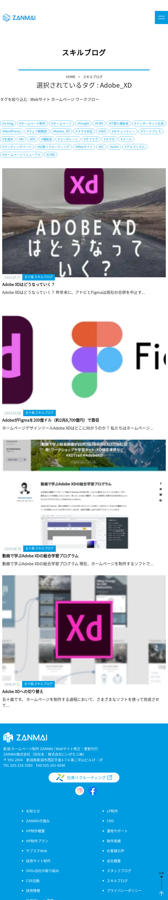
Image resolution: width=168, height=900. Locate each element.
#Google (83, 123)
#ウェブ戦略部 (37, 131)
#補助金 (46, 139)
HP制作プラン (37, 840)
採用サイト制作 (38, 860)
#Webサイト (84, 146)
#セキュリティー (123, 131)
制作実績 (114, 840)
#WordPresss (11, 131)
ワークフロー (87, 99)
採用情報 (33, 890)
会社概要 (114, 860)
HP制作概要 (35, 830)
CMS (110, 820)
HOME (70, 76)
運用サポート (117, 830)
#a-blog (7, 123)
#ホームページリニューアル (21, 154)
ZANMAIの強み (38, 820)
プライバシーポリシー (124, 890)
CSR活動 (33, 880)
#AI (21, 139)
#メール (126, 139)
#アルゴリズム (135, 146)
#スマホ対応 (84, 131)
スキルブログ (93, 76)
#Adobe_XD (61, 131)
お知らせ (33, 810)
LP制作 (112, 810)
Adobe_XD (116, 85)
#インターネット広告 (149, 123)
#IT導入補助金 (119, 123)
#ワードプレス (151, 131)
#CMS (99, 123)
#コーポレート (68, 139)
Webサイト (40, 99)
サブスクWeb (36, 850)
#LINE (51, 154)
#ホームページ (61, 123)
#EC (101, 146)
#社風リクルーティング (53, 146)
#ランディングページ (17, 146)
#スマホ (109, 139)
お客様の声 (115, 850)
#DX (32, 139)
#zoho (114, 146)
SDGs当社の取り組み (42, 870)
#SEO (102, 131)
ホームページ (63, 99)
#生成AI (7, 139)
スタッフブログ (119, 870)
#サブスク (91, 139)
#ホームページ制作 (32, 123)
